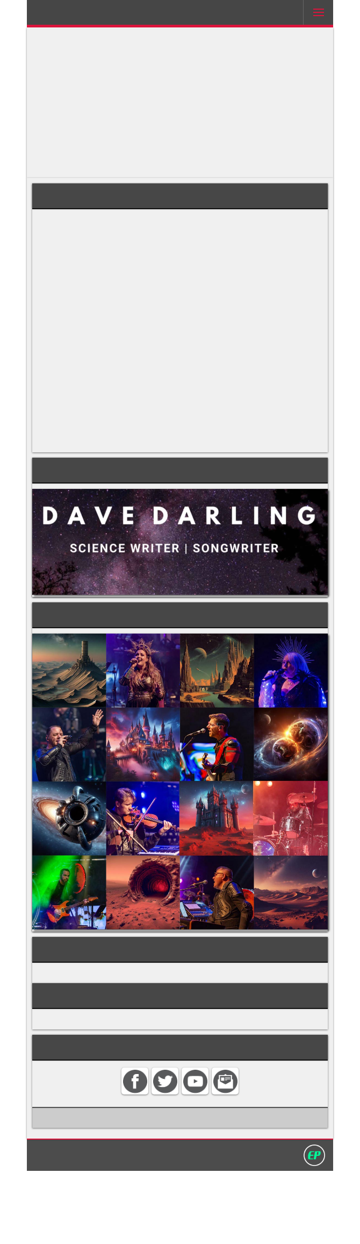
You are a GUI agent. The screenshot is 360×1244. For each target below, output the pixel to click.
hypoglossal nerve (171, 303)
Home (71, 1227)
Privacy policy (185, 1227)
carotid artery (216, 222)
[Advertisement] (180, 102)
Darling (67, 15)
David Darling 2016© (259, 1227)
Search (139, 1227)
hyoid (164, 232)
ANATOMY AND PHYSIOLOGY (98, 1036)
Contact (104, 1227)
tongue (74, 273)
